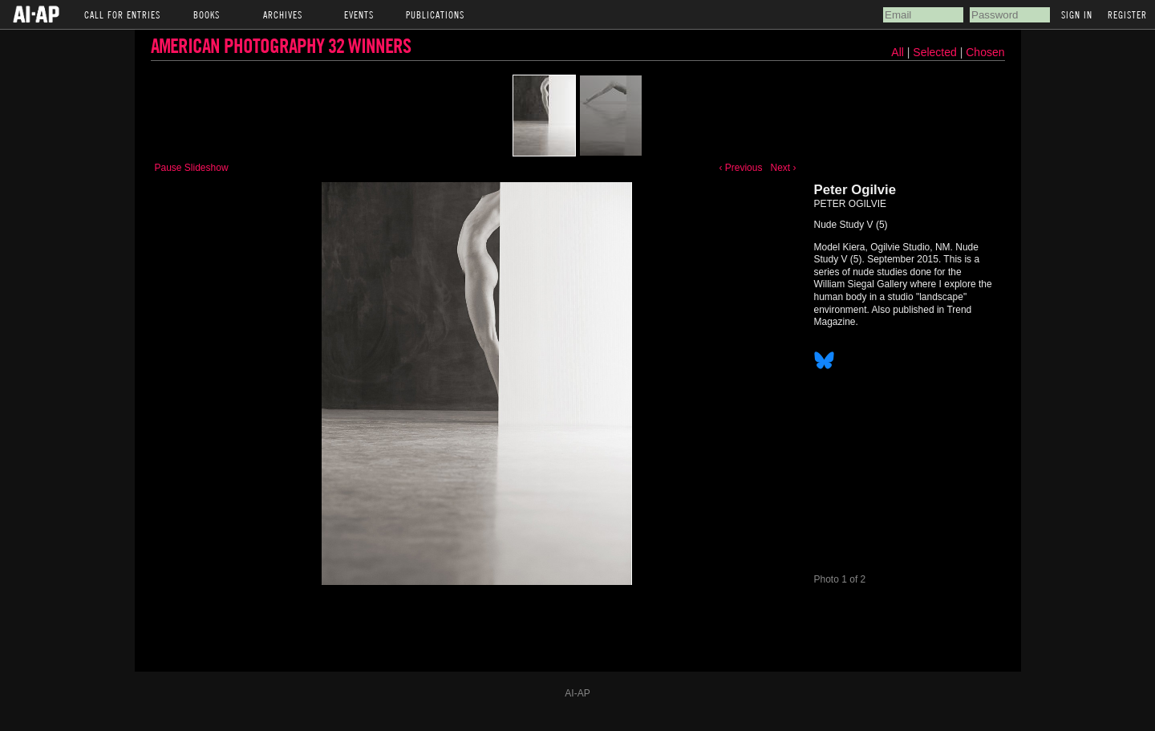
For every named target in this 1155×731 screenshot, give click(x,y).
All (897, 52)
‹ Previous (740, 167)
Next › (783, 167)
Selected (936, 52)
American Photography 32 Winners (281, 45)
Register (1127, 14)
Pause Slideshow (192, 167)
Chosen (985, 52)
